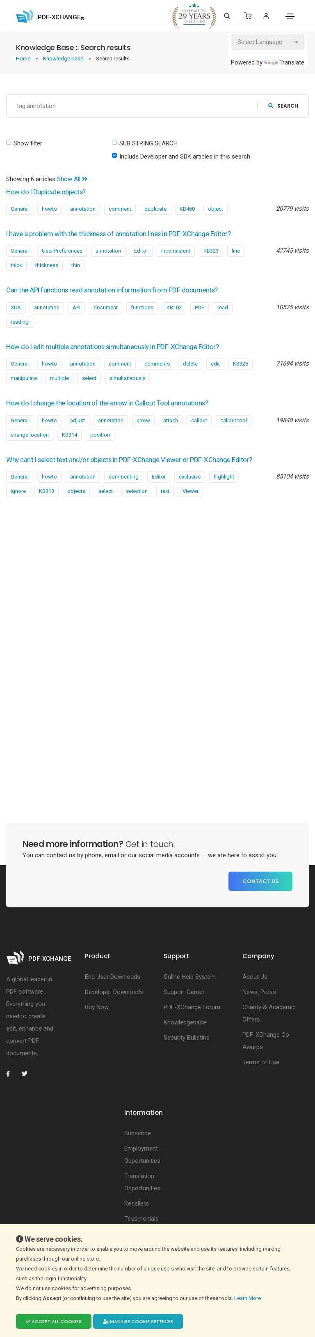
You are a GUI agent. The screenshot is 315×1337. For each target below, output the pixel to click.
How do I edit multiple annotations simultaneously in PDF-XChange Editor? (113, 346)
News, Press (259, 990)
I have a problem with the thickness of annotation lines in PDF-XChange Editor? (119, 233)
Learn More (248, 1298)
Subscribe (137, 1131)
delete (190, 362)
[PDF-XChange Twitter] (28, 1071)
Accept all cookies (54, 1321)
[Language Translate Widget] (267, 42)
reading (20, 321)
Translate (284, 62)
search (283, 105)
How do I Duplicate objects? (46, 192)
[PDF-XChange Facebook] (12, 1071)
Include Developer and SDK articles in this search (184, 156)
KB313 (46, 489)
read (222, 307)
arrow (143, 419)
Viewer (191, 489)
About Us (254, 974)
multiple (59, 377)
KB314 (69, 433)
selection (137, 489)
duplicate (155, 208)
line (236, 250)
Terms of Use (260, 1060)
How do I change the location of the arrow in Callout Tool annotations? (107, 402)
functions (142, 307)
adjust (77, 419)
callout (199, 419)
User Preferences (62, 250)
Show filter (28, 143)
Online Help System (190, 974)
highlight (224, 475)
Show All (72, 179)
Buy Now (97, 1005)
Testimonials (141, 1216)
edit (215, 362)
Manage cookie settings (138, 1321)
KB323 (211, 250)
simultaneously (127, 377)
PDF (199, 307)
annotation (83, 208)
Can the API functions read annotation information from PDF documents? (112, 289)
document (106, 307)
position (100, 433)
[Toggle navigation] (289, 16)
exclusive (190, 475)
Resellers (136, 1201)
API (76, 307)
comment (120, 208)
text (165, 489)
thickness (46, 265)
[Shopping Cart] (247, 16)
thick (16, 265)
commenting (124, 475)
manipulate (24, 377)
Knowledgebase (185, 1020)
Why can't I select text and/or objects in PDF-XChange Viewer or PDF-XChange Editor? (130, 458)
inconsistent (175, 250)
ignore (18, 489)
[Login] (265, 16)
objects (76, 489)
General (20, 208)
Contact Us (260, 879)
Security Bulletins (187, 1035)
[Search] (226, 16)
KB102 (174, 307)
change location (30, 433)
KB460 (187, 208)
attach (170, 419)
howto (49, 208)
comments (157, 362)
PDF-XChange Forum (192, 1005)
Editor (141, 250)
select (89, 377)
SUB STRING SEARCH (148, 143)
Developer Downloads (114, 990)
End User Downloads (112, 974)
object (215, 208)
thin (75, 265)
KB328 (240, 362)
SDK (16, 307)
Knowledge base (63, 58)
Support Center (184, 990)
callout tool (233, 419)
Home (24, 58)
